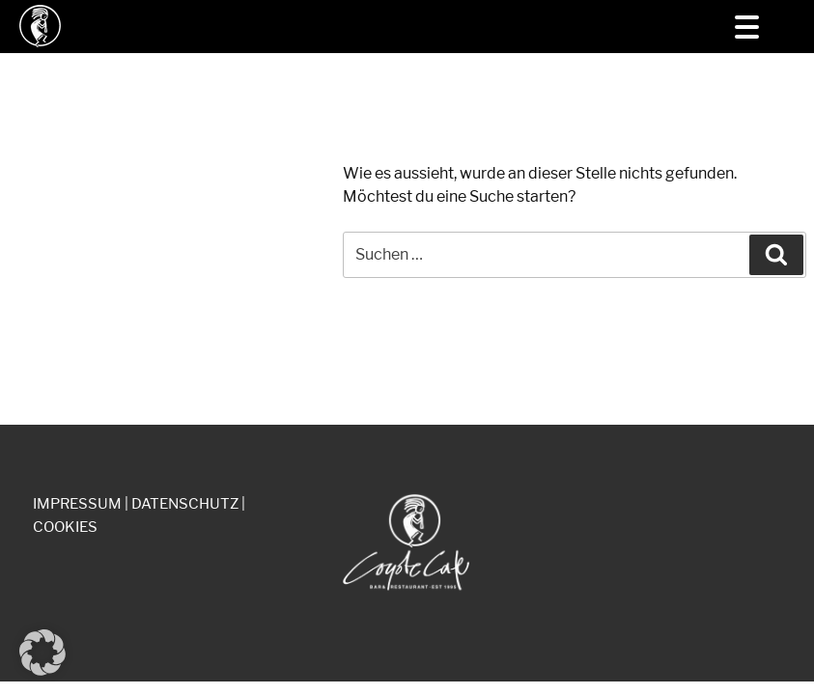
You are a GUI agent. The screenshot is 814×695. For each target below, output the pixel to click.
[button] (42, 652)
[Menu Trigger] (746, 26)
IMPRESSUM (77, 504)
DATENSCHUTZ (185, 504)
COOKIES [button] (65, 527)
